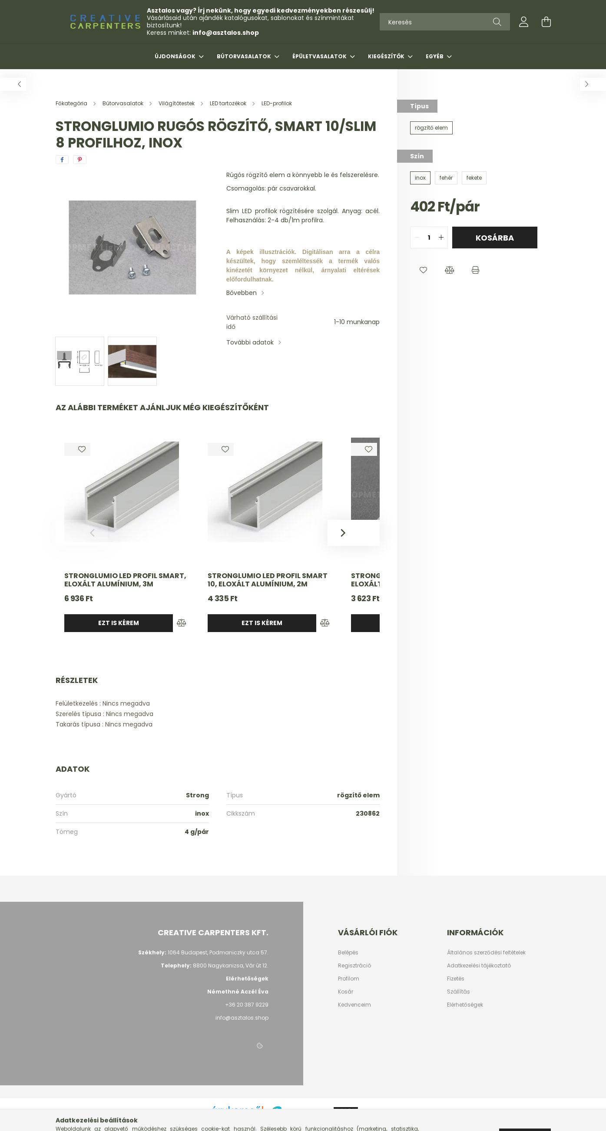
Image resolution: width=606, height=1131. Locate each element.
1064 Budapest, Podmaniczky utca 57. (218, 952)
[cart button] (546, 21)
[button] (423, 270)
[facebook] (62, 159)
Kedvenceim (354, 1005)
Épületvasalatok (320, 56)
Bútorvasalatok (244, 56)
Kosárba (495, 237)
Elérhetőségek (465, 1005)
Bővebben (241, 292)
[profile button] (524, 21)
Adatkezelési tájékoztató (479, 966)
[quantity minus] (417, 237)
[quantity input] (429, 237)
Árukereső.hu (237, 1119)
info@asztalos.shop (225, 32)
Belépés (348, 953)
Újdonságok (176, 56)
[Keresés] (445, 21)
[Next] (354, 533)
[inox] (420, 177)
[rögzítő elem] (431, 127)
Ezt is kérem (118, 623)
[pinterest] (79, 159)
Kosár (345, 992)
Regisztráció (354, 966)
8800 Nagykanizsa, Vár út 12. (230, 965)
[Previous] (82, 533)
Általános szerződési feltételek (486, 953)
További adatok (250, 342)
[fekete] (474, 177)
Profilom (348, 979)
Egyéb (435, 56)
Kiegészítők (387, 56)
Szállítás (458, 992)
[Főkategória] (72, 103)
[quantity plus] (440, 237)
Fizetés (455, 979)
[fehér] (446, 177)
